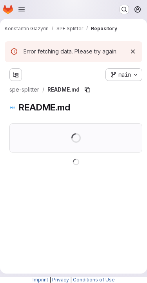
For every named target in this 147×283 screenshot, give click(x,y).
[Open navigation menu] (21, 9)
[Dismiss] (133, 51)
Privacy (60, 280)
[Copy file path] (87, 89)
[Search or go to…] (124, 9)
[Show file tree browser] (15, 74)
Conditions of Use (94, 280)
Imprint (40, 280)
